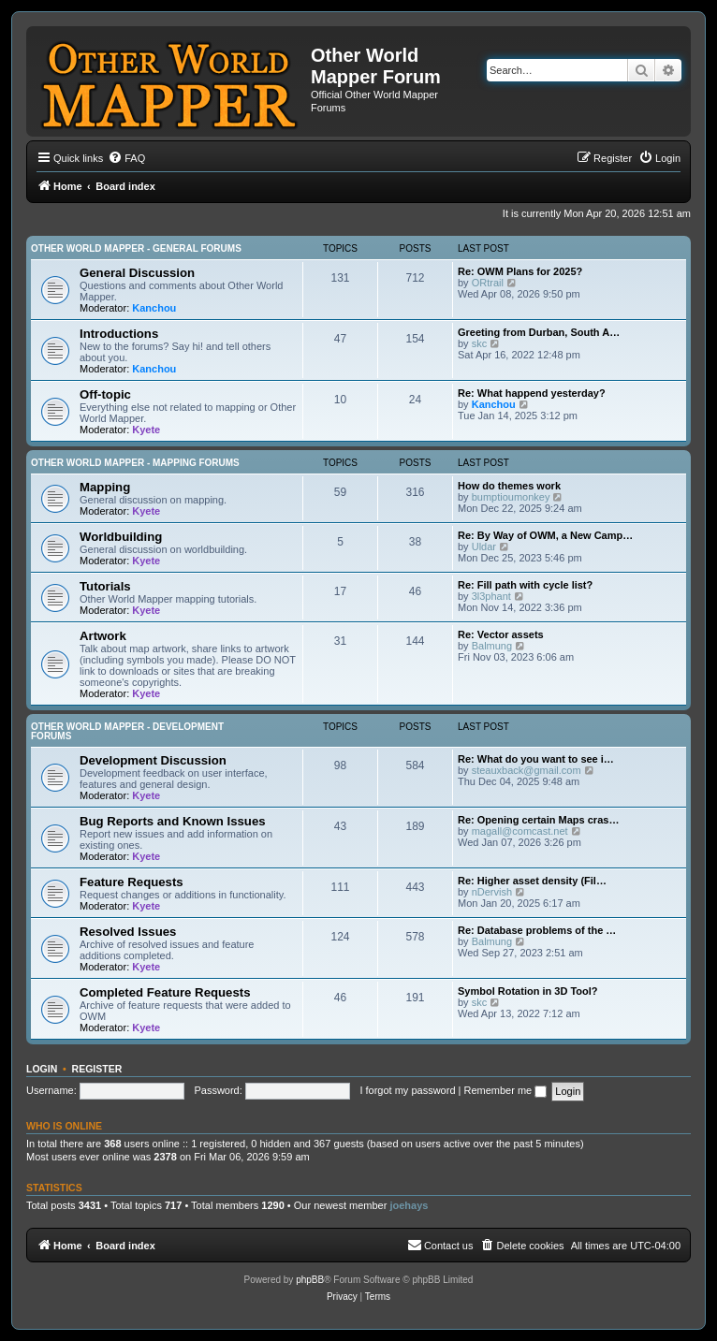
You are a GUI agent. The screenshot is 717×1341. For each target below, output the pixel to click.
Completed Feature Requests (165, 992)
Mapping (105, 487)
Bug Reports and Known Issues (173, 821)
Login (41, 1068)
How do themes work (509, 485)
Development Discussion (153, 760)
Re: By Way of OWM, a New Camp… (545, 535)
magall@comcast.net (520, 831)
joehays (408, 1205)
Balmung (492, 645)
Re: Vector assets (501, 634)
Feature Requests (131, 882)
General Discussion (137, 273)
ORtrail (488, 282)
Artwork (103, 636)
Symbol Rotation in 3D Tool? (528, 991)
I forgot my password (407, 1090)
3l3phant (491, 596)
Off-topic (105, 394)
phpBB (310, 1280)
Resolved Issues (128, 932)
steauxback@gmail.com (526, 770)
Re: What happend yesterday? (532, 393)
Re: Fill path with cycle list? (525, 584)
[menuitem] (126, 158)
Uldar (484, 546)
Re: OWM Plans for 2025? (520, 271)
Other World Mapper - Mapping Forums (135, 463)
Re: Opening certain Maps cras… (538, 819)
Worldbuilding (121, 537)
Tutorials (105, 586)
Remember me (505, 1090)
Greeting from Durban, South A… (539, 332)
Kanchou (154, 307)
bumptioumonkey (511, 497)
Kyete (146, 429)
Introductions (119, 334)
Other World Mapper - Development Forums (127, 731)
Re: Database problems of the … (537, 930)
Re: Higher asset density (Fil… (532, 880)
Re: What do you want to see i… (536, 759)
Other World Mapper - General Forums (136, 248)
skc (480, 343)
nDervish (492, 891)
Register (97, 1068)
